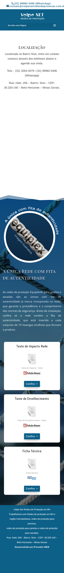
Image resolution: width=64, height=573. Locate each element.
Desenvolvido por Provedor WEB (32, 547)
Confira (30, 383)
